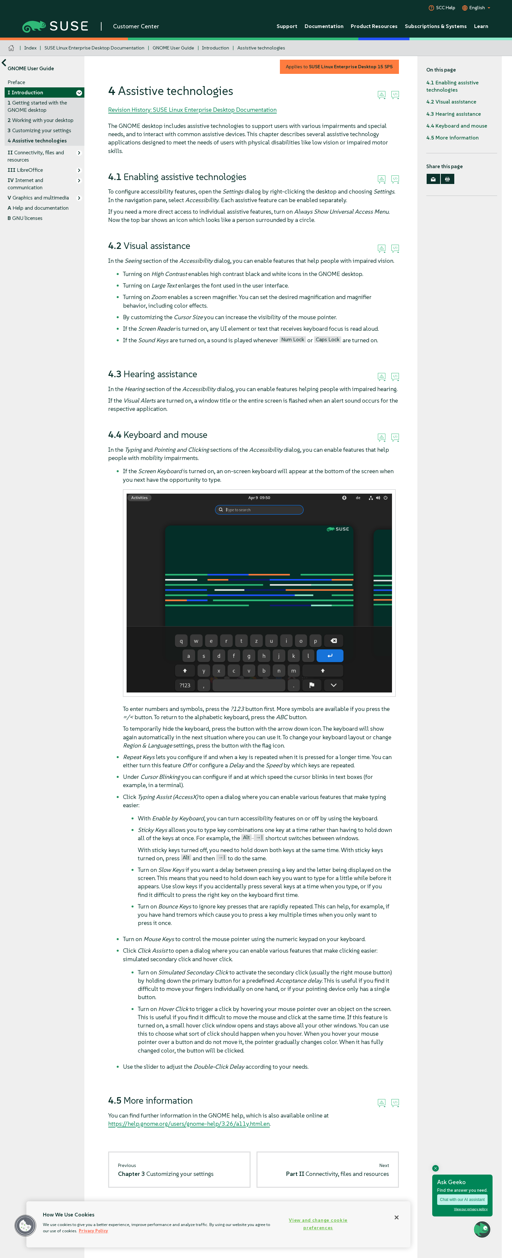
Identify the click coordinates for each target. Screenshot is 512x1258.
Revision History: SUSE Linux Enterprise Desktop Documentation (192, 109)
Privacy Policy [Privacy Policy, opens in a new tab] (93, 1231)
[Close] (396, 1217)
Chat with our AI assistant (462, 1199)
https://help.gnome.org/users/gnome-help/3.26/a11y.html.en (189, 1123)
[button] (25, 1225)
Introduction (215, 48)
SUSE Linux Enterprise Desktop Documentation (94, 48)
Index (30, 48)
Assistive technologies (261, 48)
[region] (218, 1224)
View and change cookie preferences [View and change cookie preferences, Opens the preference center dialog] (318, 1224)
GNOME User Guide (173, 48)
